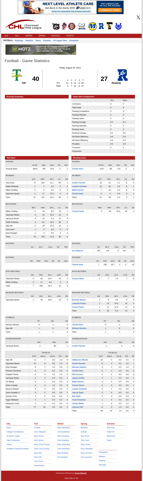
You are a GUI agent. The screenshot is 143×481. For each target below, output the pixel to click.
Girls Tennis (38, 461)
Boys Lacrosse (86, 453)
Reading (102, 461)
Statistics (29, 41)
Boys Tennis (85, 444)
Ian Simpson (77, 251)
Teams (38, 41)
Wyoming (102, 465)
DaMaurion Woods (80, 360)
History (9, 444)
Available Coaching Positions (18, 449)
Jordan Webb (78, 403)
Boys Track (85, 436)
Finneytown (103, 452)
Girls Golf (37, 457)
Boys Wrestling (63, 436)
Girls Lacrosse (86, 457)
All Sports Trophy (13, 436)
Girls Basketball (64, 432)
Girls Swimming (64, 449)
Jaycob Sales (78, 393)
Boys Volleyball (87, 449)
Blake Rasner (78, 190)
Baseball (84, 428)
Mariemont (111, 436)
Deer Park (111, 428)
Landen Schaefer (79, 186)
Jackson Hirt (77, 407)
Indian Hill (111, 432)
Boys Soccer (39, 436)
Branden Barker (79, 300)
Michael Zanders (79, 328)
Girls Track (85, 440)
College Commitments (15, 432)
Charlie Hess (77, 169)
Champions (74, 41)
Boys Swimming (64, 444)
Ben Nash (76, 396)
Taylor (109, 440)
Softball (84, 432)
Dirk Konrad (77, 374)
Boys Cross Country (42, 444)
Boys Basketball (64, 428)
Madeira (102, 456)
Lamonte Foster (79, 303)
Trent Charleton (79, 400)
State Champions (13, 440)
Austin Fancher (78, 183)
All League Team (60, 41)
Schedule (47, 41)
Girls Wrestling (63, 440)
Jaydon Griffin (78, 378)
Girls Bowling (63, 457)
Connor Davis (78, 211)
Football (37, 428)
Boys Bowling (63, 453)
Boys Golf (38, 453)
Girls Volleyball (40, 432)
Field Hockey (39, 466)
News (9, 428)
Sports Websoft (80, 473)
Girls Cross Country (41, 449)
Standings (19, 41)
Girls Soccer (39, 440)
